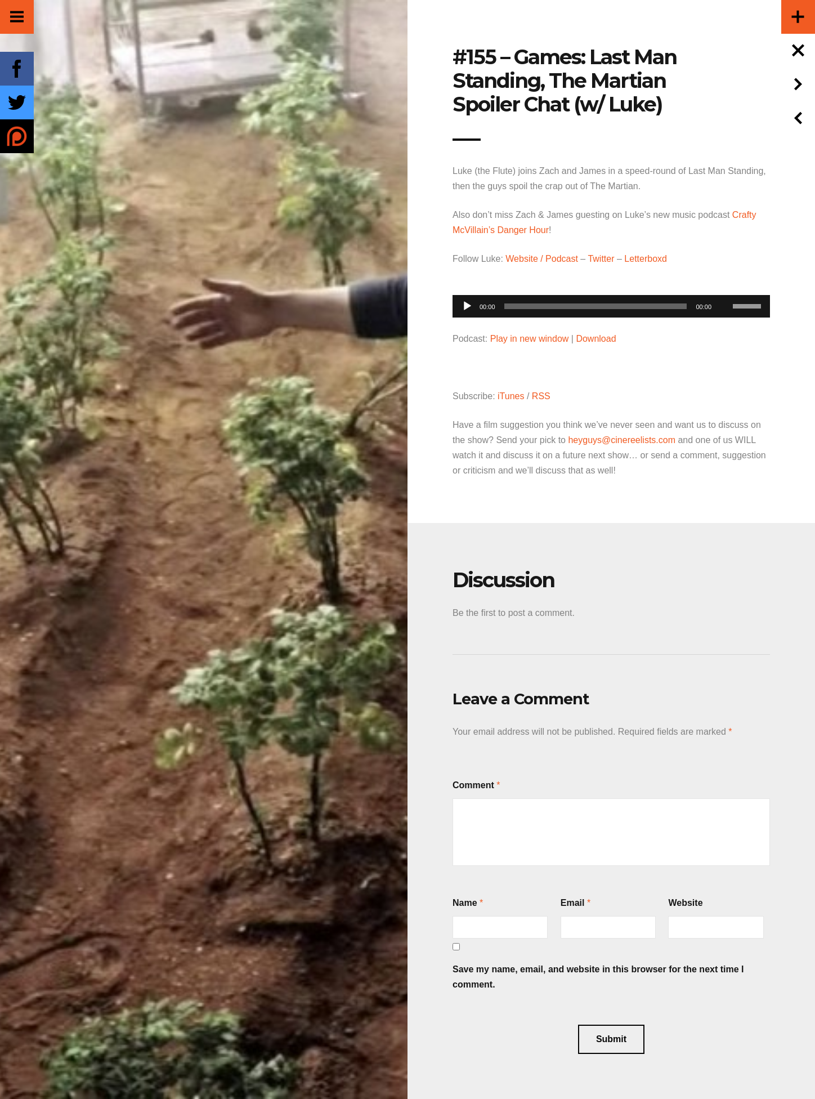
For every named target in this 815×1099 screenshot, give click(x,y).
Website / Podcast (541, 258)
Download (596, 338)
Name (465, 903)
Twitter (601, 258)
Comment (473, 785)
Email (573, 903)
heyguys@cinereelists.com (621, 440)
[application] (611, 303)
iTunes (511, 396)
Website (685, 903)
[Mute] (723, 288)
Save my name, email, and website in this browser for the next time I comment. (598, 976)
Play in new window (529, 338)
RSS (541, 396)
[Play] (467, 306)
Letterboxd (645, 258)
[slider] (595, 306)
